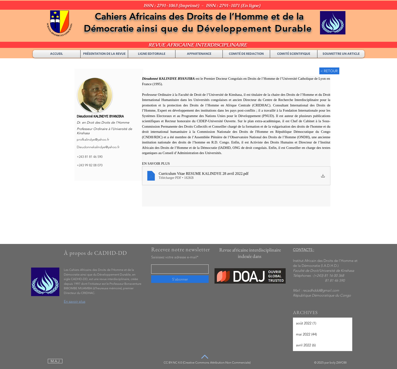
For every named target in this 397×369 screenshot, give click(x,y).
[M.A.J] (55, 361)
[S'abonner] (180, 279)
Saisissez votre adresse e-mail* (174, 257)
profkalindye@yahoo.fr (93, 139)
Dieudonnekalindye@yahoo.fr (98, 147)
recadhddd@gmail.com (321, 290)
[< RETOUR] (329, 70)
